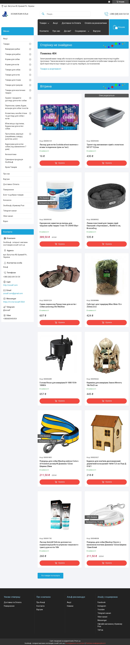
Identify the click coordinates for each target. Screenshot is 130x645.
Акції (55, 23)
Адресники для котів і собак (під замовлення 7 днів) (15, 146)
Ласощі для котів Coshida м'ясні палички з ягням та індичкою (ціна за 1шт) (59, 146)
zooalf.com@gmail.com (13, 293)
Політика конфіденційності (96, 643)
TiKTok (100, 630)
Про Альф (40, 602)
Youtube (101, 609)
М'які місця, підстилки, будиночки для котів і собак (14, 126)
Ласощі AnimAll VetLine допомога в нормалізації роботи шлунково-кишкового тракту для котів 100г (59, 544)
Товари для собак (12, 70)
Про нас (56, 31)
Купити (62, 163)
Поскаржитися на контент (75, 643)
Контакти (44, 31)
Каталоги (7, 200)
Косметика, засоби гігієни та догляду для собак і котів (16, 115)
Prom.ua (77, 641)
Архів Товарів (11, 167)
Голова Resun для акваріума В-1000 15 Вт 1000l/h (58, 384)
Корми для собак (12, 59)
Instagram (102, 606)
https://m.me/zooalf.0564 (14, 302)
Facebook (101, 602)
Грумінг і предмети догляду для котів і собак (16, 99)
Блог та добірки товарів (13, 195)
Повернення (8, 190)
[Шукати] (43, 14)
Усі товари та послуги (50, 576)
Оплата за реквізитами (96, 23)
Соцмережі (81, 31)
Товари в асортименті (50, 69)
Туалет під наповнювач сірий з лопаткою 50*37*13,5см (105, 146)
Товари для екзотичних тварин (15, 91)
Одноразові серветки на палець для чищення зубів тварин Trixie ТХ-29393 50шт (59, 224)
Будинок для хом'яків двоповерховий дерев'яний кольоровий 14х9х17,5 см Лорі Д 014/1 (106, 463)
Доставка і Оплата (11, 184)
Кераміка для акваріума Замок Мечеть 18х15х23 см (104, 384)
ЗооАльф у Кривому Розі (13, 205)
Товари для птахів (13, 80)
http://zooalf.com (10, 285)
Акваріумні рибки (12, 49)
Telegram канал (10, 211)
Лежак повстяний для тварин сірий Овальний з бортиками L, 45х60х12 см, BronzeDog (104, 225)
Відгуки (96, 31)
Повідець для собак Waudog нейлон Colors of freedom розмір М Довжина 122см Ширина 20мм (59, 463)
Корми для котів (12, 64)
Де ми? (67, 31)
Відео (5, 221)
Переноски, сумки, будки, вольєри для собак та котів (16, 107)
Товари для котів (12, 75)
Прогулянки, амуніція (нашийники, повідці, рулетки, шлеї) (14, 136)
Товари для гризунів (14, 85)
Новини (70, 606)
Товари (43, 23)
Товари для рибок (12, 54)
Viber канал (8, 216)
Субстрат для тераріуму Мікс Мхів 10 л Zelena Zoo (104, 305)
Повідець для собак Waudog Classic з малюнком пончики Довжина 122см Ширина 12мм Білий (106, 544)
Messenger (102, 620)
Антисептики (10, 154)
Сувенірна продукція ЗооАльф (14, 160)
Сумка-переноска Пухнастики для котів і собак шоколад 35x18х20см (58, 305)
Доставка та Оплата (71, 23)
